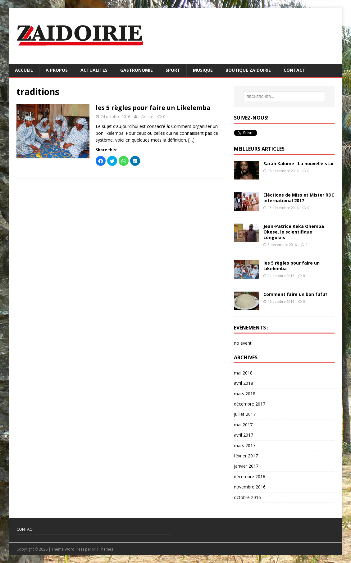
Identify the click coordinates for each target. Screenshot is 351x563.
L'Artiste (146, 116)
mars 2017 (244, 445)
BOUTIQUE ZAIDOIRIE (248, 70)
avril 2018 (243, 383)
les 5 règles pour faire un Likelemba (153, 107)
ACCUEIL (24, 70)
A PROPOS (57, 70)
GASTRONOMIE (136, 70)
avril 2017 (243, 435)
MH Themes (102, 549)
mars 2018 (244, 394)
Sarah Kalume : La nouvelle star (298, 163)
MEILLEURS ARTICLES (259, 148)
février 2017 (246, 456)
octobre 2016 (247, 497)
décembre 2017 (249, 404)
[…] (191, 140)
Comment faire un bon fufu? (295, 294)
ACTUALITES (93, 70)
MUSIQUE (203, 70)
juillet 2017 (245, 414)
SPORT (173, 70)
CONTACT (294, 70)
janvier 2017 (246, 466)
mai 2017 (243, 425)
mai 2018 (243, 373)
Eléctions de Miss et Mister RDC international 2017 (298, 197)
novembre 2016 (250, 487)
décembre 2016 (249, 476)
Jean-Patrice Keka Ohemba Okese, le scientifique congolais (293, 231)
